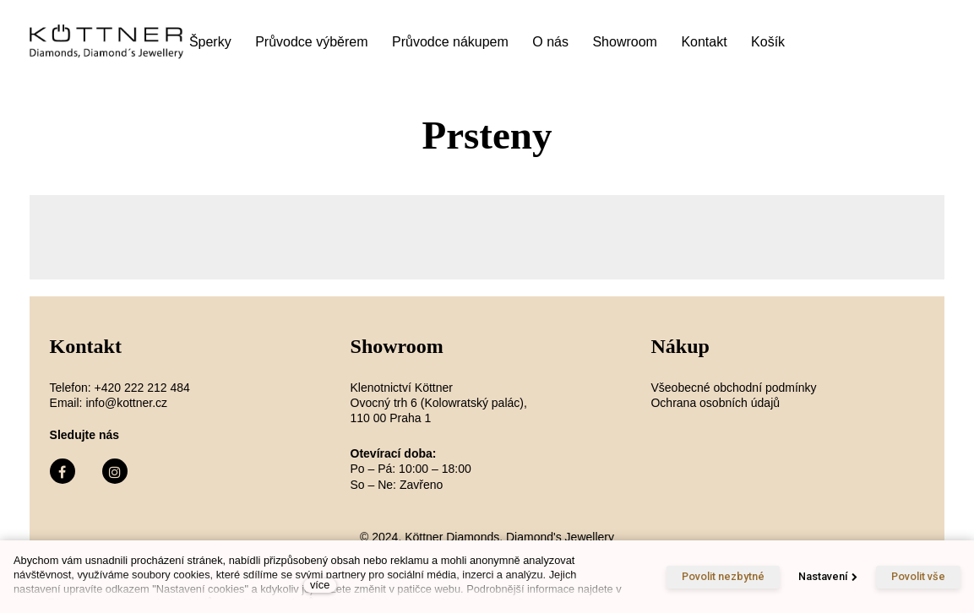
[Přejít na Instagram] (115, 471)
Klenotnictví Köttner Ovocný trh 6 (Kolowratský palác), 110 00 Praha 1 (441, 403)
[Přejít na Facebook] (62, 471)
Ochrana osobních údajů (715, 403)
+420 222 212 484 (142, 387)
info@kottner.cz (126, 403)
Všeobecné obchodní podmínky (733, 387)
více (319, 584)
